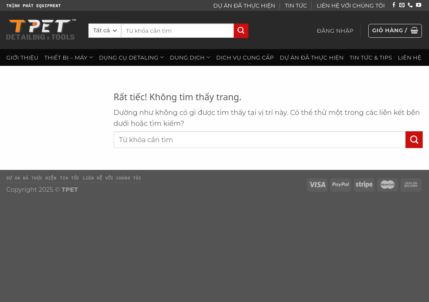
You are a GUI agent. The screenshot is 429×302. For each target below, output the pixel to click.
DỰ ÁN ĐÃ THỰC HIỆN (244, 5)
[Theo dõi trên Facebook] (393, 5)
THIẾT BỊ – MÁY (68, 57)
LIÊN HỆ (409, 57)
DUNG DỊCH (190, 57)
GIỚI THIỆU (22, 57)
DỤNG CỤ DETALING (131, 57)
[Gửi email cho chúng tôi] (401, 5)
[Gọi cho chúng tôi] (410, 5)
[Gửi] (241, 30)
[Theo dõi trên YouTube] (418, 5)
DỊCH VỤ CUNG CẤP (245, 57)
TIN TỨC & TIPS (370, 57)
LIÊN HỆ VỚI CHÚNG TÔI (351, 5)
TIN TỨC (296, 5)
